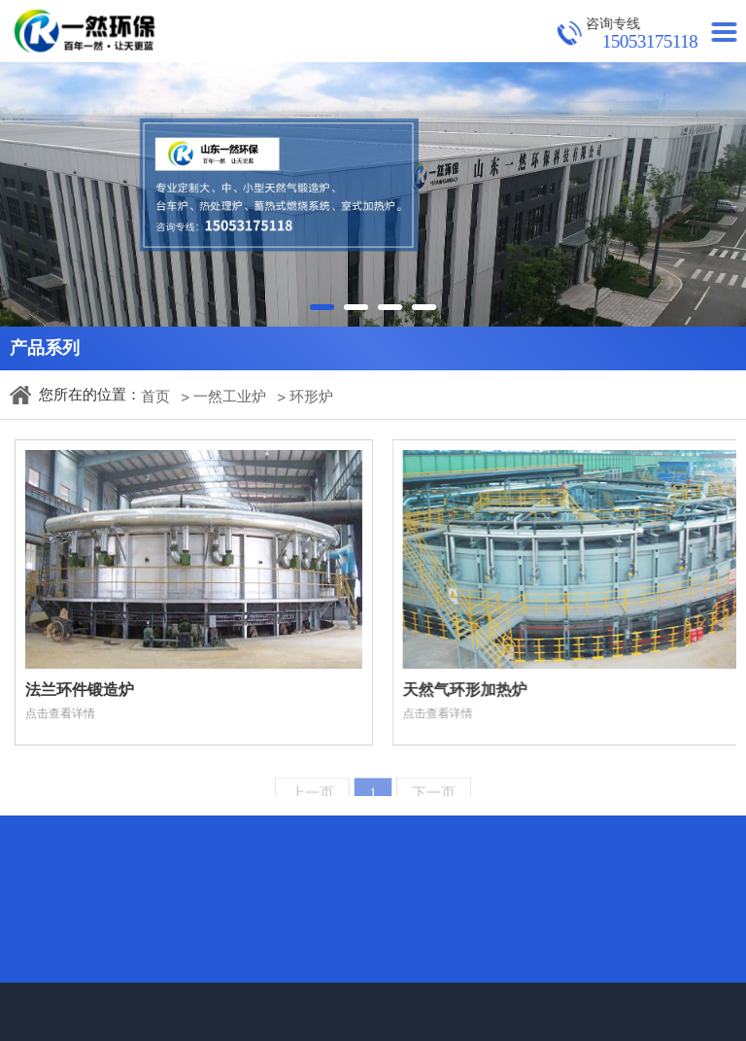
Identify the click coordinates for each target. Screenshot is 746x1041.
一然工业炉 (229, 396)
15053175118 (653, 41)
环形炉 (311, 396)
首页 (155, 396)
